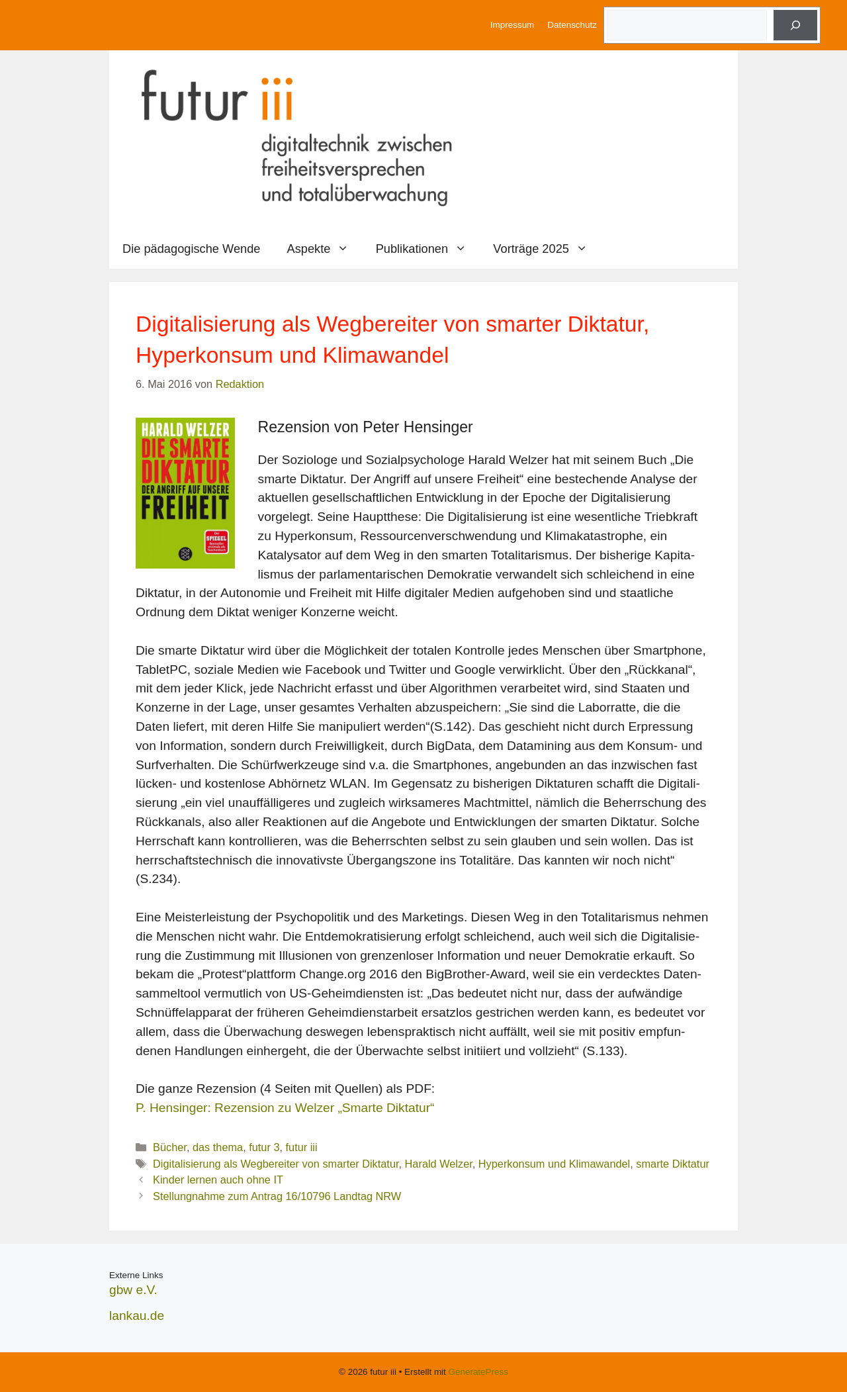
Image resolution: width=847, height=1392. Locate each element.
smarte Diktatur (672, 1164)
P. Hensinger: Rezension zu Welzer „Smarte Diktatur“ (285, 1108)
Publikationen (428, 249)
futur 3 (264, 1147)
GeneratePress (478, 1372)
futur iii (302, 1147)
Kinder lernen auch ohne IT (218, 1179)
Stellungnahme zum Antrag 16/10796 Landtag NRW (277, 1196)
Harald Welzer (438, 1164)
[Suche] (795, 25)
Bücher (170, 1147)
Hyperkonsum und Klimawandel (554, 1164)
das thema (218, 1147)
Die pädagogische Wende (191, 248)
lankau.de (136, 1315)
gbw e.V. (133, 1290)
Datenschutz (572, 25)
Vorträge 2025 (547, 249)
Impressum (512, 25)
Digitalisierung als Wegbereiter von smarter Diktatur (275, 1164)
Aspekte (325, 249)
